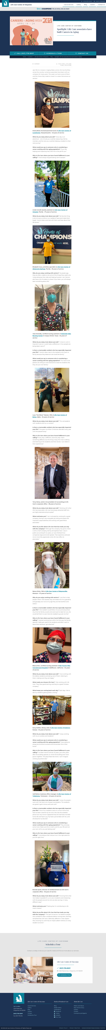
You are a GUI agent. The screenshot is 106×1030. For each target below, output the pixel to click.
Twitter (57, 1013)
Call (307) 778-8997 (24, 53)
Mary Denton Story (79, 1007)
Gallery (79, 4)
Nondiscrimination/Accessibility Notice (93, 1028)
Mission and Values (79, 1005)
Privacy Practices (75, 1028)
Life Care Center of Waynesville (56, 591)
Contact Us (101, 4)
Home (24, 56)
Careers (92, 4)
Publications (57, 1009)
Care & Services (68, 4)
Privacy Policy (63, 1028)
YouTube (57, 1017)
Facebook (57, 1011)
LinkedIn (57, 1015)
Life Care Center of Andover (60, 728)
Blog (85, 4)
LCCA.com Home (86, 1)
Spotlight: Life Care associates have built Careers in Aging (68, 56)
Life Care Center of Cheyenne (21, 5)
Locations (30, 56)
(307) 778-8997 (18, 1013)
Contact (30, 1013)
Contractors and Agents (80, 1013)
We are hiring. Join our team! (53, 9)
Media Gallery (57, 1007)
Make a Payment (99, 1)
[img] (14, 53)
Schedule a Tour (53, 53)
